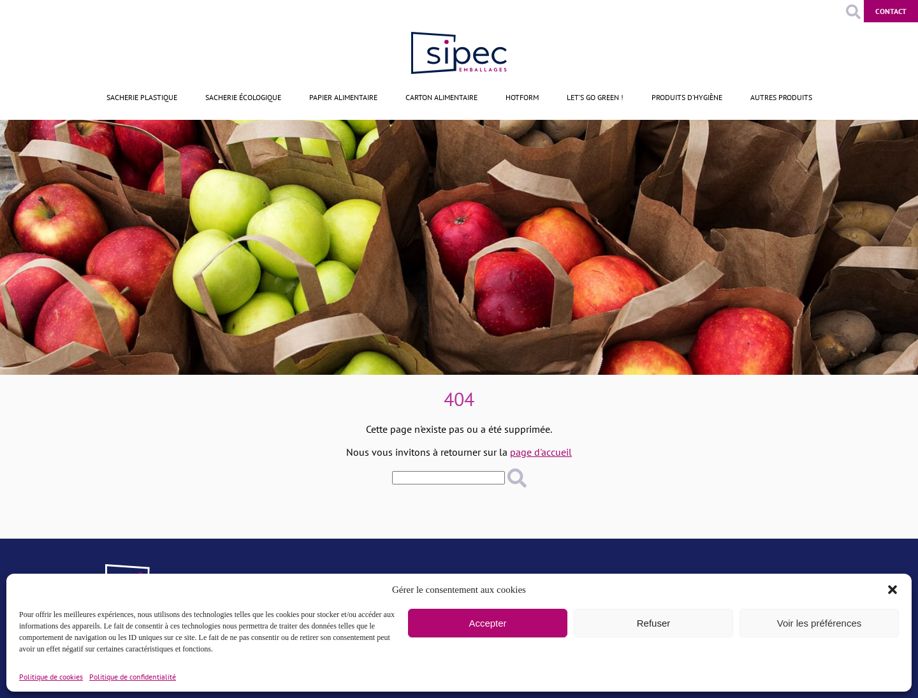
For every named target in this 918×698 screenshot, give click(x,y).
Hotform (522, 97)
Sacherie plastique (141, 97)
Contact (891, 11)
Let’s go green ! (595, 97)
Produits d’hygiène (687, 97)
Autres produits (781, 97)
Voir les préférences (819, 623)
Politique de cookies (51, 676)
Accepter (487, 623)
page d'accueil (541, 452)
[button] (892, 589)
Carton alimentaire (441, 97)
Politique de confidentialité (132, 676)
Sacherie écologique (243, 97)
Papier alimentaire (343, 97)
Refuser (654, 623)
